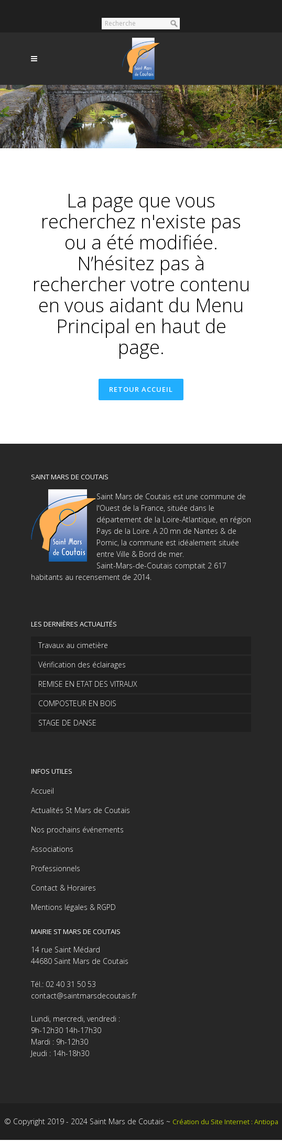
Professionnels (55, 869)
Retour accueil (141, 389)
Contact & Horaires (63, 889)
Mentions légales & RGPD (73, 908)
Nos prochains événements (77, 831)
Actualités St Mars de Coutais (80, 811)
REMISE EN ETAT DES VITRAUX (87, 685)
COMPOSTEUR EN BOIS (77, 704)
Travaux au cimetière (73, 646)
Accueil (42, 792)
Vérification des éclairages (82, 666)
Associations (52, 850)
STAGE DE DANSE (67, 724)
